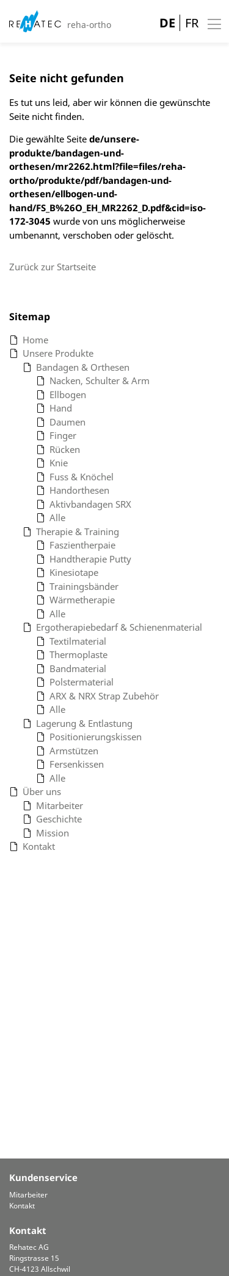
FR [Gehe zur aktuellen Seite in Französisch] (191, 23)
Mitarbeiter (28, 1195)
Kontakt (22, 1206)
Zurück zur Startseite (52, 267)
